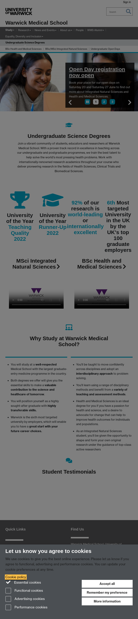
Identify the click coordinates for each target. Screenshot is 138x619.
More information (107, 601)
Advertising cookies (25, 599)
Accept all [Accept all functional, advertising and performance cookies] (107, 584)
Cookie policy (15, 577)
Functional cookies (24, 591)
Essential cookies (23, 582)
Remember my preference (107, 592)
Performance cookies (26, 607)
